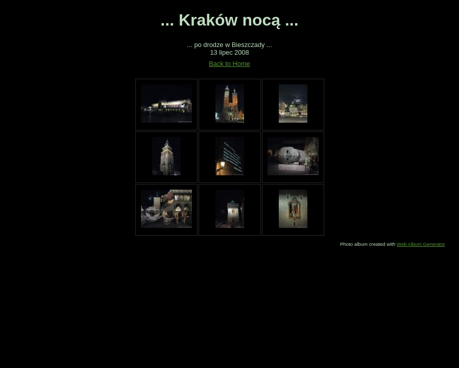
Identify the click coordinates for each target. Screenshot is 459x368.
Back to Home (229, 63)
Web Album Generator (421, 244)
